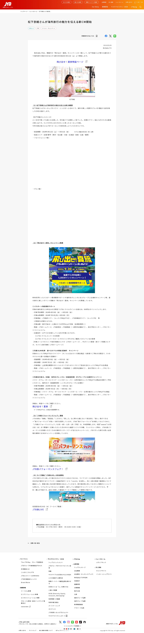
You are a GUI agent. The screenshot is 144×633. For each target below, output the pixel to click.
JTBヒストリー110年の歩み (30, 576)
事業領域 (23, 588)
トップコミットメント (56, 562)
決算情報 (77, 588)
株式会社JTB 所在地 (80, 577)
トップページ (24, 11)
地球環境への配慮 (54, 599)
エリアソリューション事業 (29, 594)
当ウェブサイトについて (62, 630)
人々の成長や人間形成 (56, 578)
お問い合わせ (129, 2)
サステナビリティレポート (57, 616)
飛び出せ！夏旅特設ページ (70, 61)
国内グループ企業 (80, 598)
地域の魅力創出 (53, 602)
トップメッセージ (80, 567)
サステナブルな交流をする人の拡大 (60, 575)
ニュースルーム (119, 2)
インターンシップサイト (104, 574)
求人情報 (111, 2)
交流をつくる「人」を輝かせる (58, 587)
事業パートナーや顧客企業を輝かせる (60, 582)
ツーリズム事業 (26, 591)
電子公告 (77, 591)
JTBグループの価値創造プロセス (31, 566)
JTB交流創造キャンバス (29, 579)
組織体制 (77, 584)
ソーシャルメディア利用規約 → (72, 626)
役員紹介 (77, 581)
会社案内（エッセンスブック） (84, 574)
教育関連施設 (78, 604)
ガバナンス (52, 609)
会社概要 (77, 571)
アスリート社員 (79, 608)
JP (135, 2)
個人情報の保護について (46, 630)
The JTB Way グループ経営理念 (32, 562)
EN (138, 2)
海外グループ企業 (80, 601)
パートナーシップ (54, 606)
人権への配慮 (53, 590)
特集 (50, 571)
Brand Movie (25, 582)
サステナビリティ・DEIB (56, 559)
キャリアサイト (101, 571)
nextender (25, 606)
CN (142, 2)
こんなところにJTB (27, 572)
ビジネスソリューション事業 (30, 598)
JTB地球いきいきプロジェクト (58, 612)
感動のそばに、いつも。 (115, 623)
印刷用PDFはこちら (88, 36)
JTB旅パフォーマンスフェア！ (48, 469)
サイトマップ (32, 630)
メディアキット (101, 562)
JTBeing (134, 7)
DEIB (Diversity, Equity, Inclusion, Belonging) (57, 595)
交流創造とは (25, 569)
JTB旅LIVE (38, 509)
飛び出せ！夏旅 (40, 406)
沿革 (75, 594)
